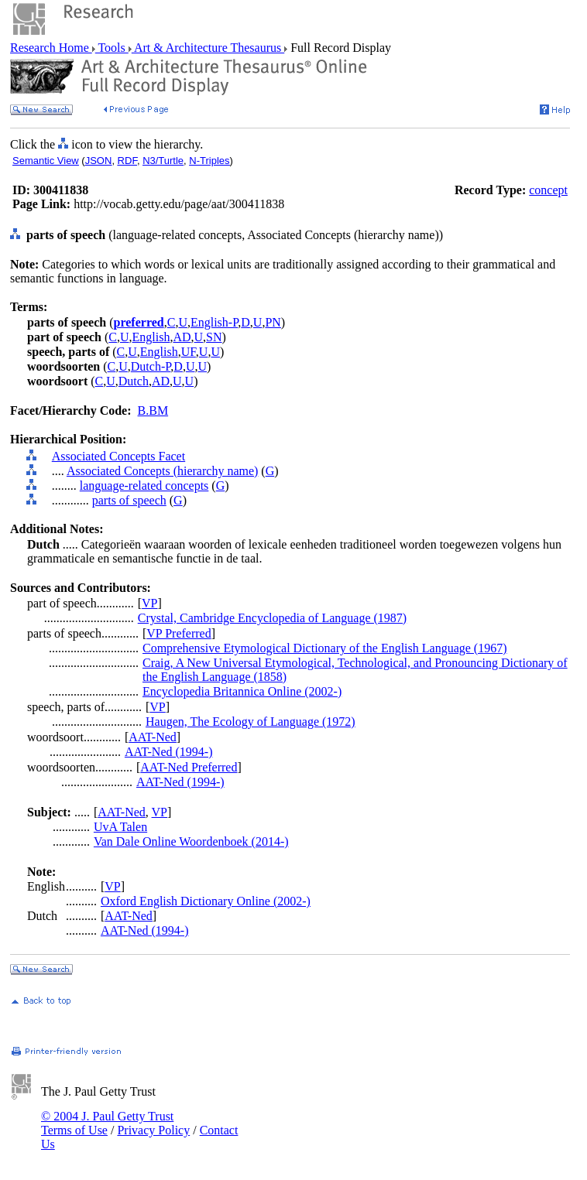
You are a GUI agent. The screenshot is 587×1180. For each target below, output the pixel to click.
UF (188, 351)
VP (149, 603)
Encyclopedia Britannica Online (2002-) (242, 691)
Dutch (133, 381)
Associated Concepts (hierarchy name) (162, 470)
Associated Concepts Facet (118, 456)
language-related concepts (144, 485)
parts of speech (129, 500)
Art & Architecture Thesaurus (208, 47)
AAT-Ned (153, 737)
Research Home (51, 47)
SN (213, 337)
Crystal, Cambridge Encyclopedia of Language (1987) (272, 617)
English (151, 337)
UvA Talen (120, 826)
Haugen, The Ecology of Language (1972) (250, 721)
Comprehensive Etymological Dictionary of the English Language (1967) (324, 648)
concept (548, 190)
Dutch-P (151, 366)
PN (272, 322)
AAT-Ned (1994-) (169, 751)
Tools (112, 47)
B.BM (153, 410)
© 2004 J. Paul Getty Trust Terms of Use (107, 1123)
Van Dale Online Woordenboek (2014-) (191, 841)
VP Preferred (178, 633)
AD (182, 337)
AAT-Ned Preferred (188, 767)
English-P (214, 322)
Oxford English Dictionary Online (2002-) (206, 901)
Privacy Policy (153, 1130)
